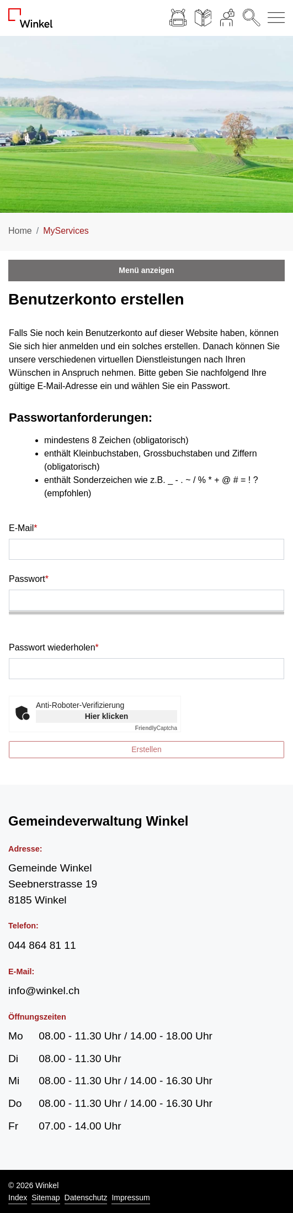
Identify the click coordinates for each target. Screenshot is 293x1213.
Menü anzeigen (146, 270)
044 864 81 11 (42, 945)
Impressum (130, 1197)
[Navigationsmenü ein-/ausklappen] (274, 18)
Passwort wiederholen (54, 647)
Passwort (29, 579)
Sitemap (45, 1197)
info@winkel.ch (43, 990)
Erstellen (146, 749)
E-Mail (23, 528)
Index (17, 1197)
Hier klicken (107, 716)
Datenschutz (86, 1197)
